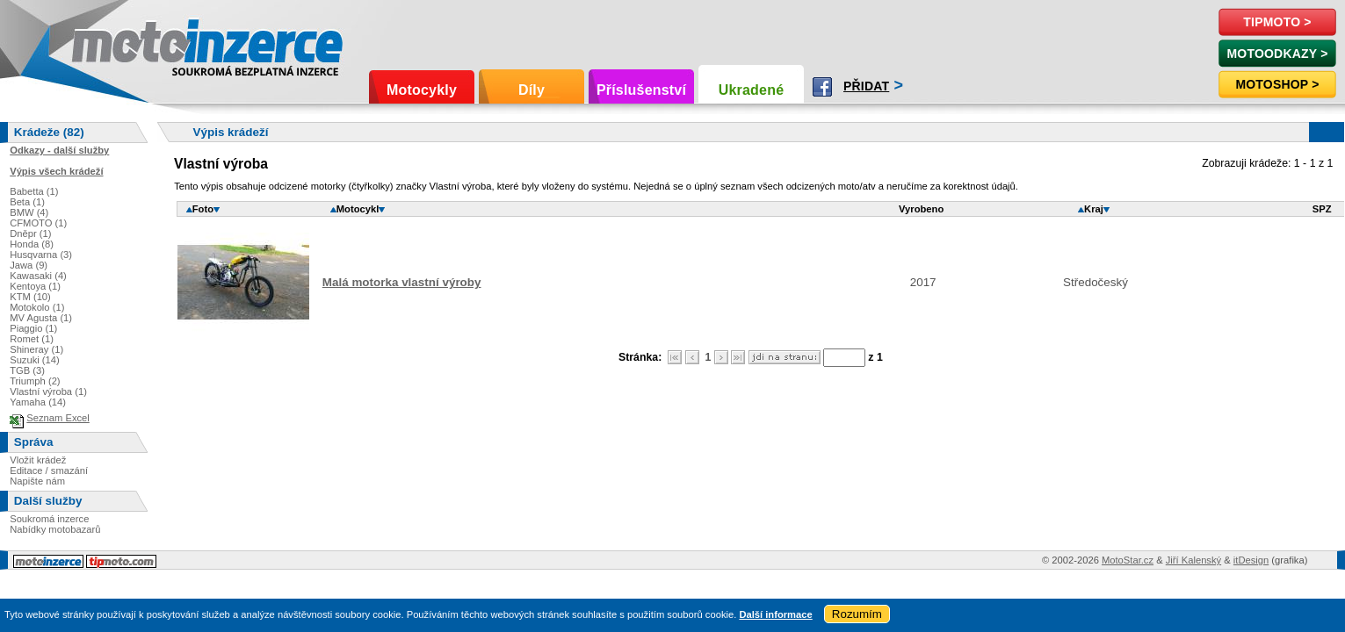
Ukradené (752, 90)
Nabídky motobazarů (55, 529)
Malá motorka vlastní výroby (401, 282)
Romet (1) (32, 339)
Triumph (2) (35, 381)
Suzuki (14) (35, 360)
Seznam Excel (58, 418)
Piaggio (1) (33, 328)
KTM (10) (30, 296)
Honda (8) (32, 244)
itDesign (1251, 560)
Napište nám (37, 481)
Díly (531, 90)
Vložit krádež (38, 460)
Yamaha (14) (38, 402)
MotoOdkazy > (1276, 54)
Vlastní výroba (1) (48, 391)
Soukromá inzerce (49, 519)
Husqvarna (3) (41, 254)
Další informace (775, 614)
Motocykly (422, 90)
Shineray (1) (36, 349)
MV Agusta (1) (41, 317)
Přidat (866, 86)
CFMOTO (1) (38, 223)
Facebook (822, 87)
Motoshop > (1277, 84)
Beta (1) (27, 202)
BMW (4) (29, 212)
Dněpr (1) (30, 233)
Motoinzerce (109, 43)
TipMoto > (1277, 22)
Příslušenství (641, 90)
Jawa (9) (28, 265)
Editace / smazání (49, 470)
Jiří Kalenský (1193, 560)
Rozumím (857, 614)
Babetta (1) (34, 191)
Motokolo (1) (37, 307)
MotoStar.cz (1127, 560)
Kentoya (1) (35, 286)
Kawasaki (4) (38, 275)
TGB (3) (27, 370)
